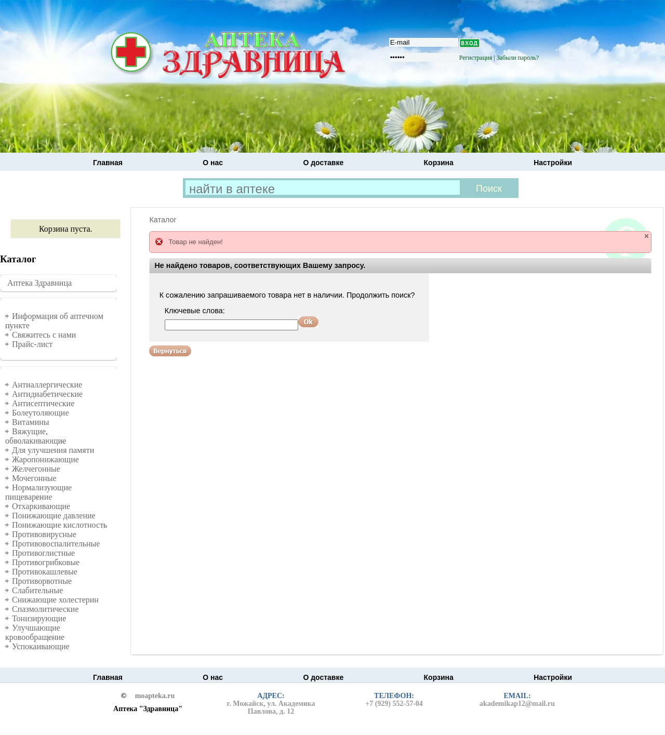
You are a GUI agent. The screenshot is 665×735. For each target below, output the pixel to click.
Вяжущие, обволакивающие (35, 436)
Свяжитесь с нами (44, 334)
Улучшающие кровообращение (34, 632)
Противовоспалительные (56, 543)
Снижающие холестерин (55, 599)
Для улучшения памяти (53, 450)
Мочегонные (34, 478)
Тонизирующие (39, 618)
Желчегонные (36, 468)
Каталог (162, 220)
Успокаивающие (41, 646)
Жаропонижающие (45, 459)
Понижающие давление (54, 515)
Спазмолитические (45, 609)
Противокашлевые (44, 571)
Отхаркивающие (41, 506)
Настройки (553, 162)
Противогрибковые (45, 562)
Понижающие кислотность (59, 524)
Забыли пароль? (518, 57)
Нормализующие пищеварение (38, 492)
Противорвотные (42, 581)
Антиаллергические (47, 384)
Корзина (439, 162)
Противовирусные (44, 534)
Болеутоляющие (40, 412)
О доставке (323, 162)
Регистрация (476, 57)
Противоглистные (43, 553)
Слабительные (37, 590)
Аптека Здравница (39, 282)
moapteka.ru (155, 696)
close (646, 236)
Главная (108, 162)
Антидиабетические (47, 394)
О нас (213, 162)
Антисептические (43, 403)
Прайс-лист (32, 344)
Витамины (30, 422)
